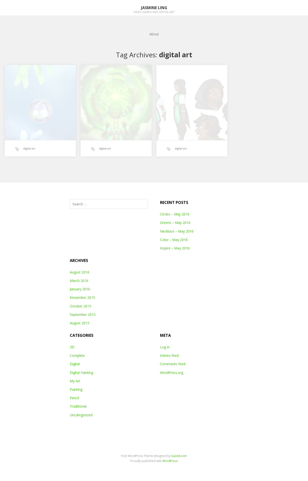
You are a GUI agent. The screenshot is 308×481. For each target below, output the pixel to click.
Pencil (74, 398)
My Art (75, 381)
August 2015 (79, 323)
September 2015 (83, 314)
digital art (29, 148)
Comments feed (172, 364)
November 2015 (82, 297)
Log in (165, 347)
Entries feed (169, 355)
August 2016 (79, 272)
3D (72, 347)
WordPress (170, 461)
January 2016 (80, 289)
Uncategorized (81, 415)
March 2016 (79, 280)
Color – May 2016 (174, 239)
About (154, 34)
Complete (77, 355)
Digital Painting (81, 372)
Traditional (78, 406)
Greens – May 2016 (175, 222)
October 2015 (80, 306)
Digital (75, 364)
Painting (76, 389)
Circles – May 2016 (174, 214)
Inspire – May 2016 (175, 248)
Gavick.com (179, 456)
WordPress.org (171, 372)
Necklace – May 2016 (176, 231)
